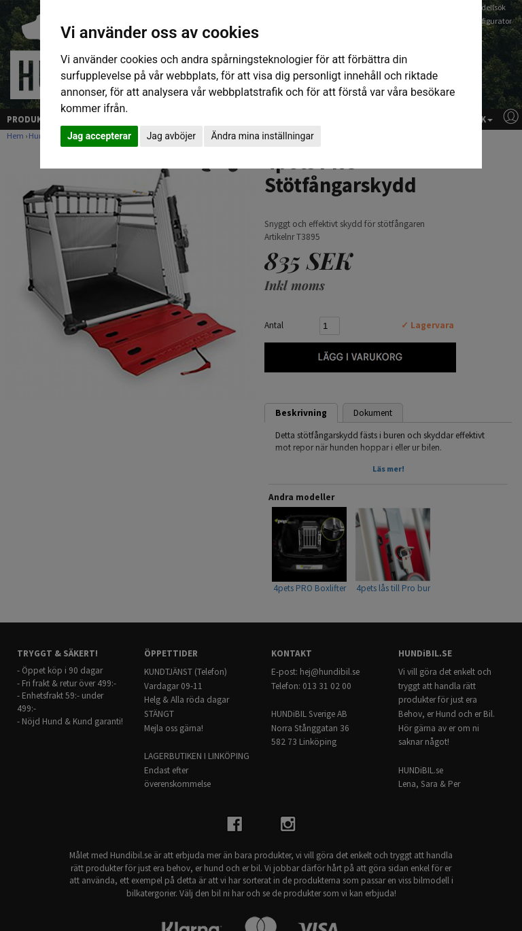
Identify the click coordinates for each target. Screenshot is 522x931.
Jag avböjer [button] (171, 135)
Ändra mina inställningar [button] (262, 135)
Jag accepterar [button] (99, 135)
